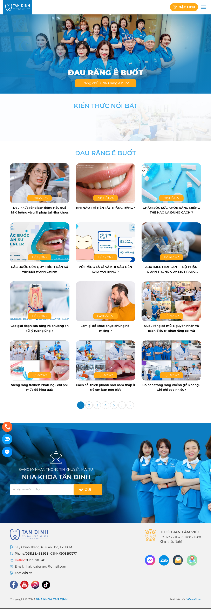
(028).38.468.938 (36, 555)
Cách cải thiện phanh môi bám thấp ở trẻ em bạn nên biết (105, 388)
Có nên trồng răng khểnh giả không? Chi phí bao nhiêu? (171, 388)
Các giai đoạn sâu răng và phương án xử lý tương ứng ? (39, 329)
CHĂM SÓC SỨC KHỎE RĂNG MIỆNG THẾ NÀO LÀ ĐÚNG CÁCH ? (171, 210)
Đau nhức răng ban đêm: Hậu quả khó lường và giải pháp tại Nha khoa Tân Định (39, 210)
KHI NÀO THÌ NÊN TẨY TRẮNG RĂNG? (105, 210)
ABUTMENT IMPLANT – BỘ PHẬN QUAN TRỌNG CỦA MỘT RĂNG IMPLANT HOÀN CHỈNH (171, 270)
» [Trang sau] (130, 407)
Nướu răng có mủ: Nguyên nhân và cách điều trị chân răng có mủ (171, 329)
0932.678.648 (35, 561)
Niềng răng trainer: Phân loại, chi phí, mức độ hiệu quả (39, 388)
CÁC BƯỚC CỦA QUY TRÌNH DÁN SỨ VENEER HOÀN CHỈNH (39, 269)
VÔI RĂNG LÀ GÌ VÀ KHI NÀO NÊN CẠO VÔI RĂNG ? (105, 269)
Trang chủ (90, 83)
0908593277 (68, 555)
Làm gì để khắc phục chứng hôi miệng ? (105, 329)
